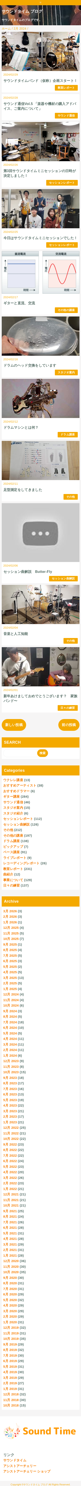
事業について (13, 880)
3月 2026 (10, 911)
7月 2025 (10, 955)
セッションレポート (62, 182)
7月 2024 (10, 1022)
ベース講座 (11, 852)
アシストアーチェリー (19, 1466)
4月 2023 (10, 1105)
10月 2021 (11, 1205)
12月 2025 (11, 927)
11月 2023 (11, 1066)
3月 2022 (10, 1178)
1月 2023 (10, 1122)
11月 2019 (11, 1333)
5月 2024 (10, 1033)
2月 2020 (10, 1316)
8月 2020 (10, 1283)
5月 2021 (10, 1233)
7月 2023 (10, 1089)
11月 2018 (11, 1400)
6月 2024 (10, 1027)
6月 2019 (10, 1361)
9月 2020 (10, 1278)
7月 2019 (10, 1355)
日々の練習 (67, 707)
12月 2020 (11, 1261)
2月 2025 (10, 983)
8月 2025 (10, 950)
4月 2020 (10, 1305)
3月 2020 (10, 1311)
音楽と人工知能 (15, 634)
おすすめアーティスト (19, 785)
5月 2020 (10, 1300)
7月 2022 (10, 1155)
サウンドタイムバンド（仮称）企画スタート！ (40, 81)
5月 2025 (10, 966)
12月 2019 (11, 1327)
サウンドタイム (14, 1460)
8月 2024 (10, 1016)
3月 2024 (10, 1044)
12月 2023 (11, 1061)
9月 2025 (10, 944)
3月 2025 (10, 978)
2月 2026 (10, 916)
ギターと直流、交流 (19, 303)
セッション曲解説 (63, 578)
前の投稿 (69, 725)
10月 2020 (11, 1272)
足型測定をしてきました (22, 490)
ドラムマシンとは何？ (21, 427)
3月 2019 (10, 1377)
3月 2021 (10, 1244)
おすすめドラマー (16, 791)
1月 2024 (10, 1055)
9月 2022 (10, 1144)
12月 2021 (11, 1194)
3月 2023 (10, 1111)
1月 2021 (10, 1255)
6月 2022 (10, 1161)
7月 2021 (10, 1222)
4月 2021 (10, 1239)
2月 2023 (10, 1116)
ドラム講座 (67, 434)
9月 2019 (10, 1344)
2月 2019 (10, 1383)
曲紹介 (8, 874)
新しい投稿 (14, 725)
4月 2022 (10, 1172)
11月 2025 (11, 933)
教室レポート (66, 87)
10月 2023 (11, 1072)
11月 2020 (11, 1266)
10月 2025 (11, 939)
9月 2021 (10, 1211)
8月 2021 (10, 1216)
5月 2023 (10, 1100)
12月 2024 (11, 994)
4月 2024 (10, 1039)
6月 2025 (10, 961)
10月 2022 (11, 1139)
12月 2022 (11, 1127)
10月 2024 (11, 1005)
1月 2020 (10, 1322)
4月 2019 (10, 1372)
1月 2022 (10, 1189)
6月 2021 (10, 1227)
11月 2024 (11, 1000)
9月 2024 (10, 1011)
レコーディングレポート (21, 863)
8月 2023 (10, 1083)
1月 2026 (10, 922)
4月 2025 (10, 972)
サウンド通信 (66, 115)
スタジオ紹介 (13, 813)
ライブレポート (14, 858)
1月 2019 (10, 1389)
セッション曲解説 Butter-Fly (27, 572)
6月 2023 (10, 1094)
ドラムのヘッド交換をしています (29, 365)
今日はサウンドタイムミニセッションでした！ (40, 238)
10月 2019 (11, 1338)
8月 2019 (10, 1350)
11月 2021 (11, 1200)
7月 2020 (10, 1289)
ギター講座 (11, 796)
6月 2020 (10, 1294)
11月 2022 (11, 1133)
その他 (70, 496)
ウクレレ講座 (13, 780)
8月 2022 (10, 1150)
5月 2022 (10, 1166)
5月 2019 (10, 1366)
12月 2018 (11, 1394)
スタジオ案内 (66, 372)
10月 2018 (11, 1405)
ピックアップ (13, 846)
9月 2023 (10, 1078)
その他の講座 (66, 310)
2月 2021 (10, 1250)
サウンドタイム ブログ (22, 11)
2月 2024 (10, 1050)
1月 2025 (10, 989)
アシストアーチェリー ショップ (27, 1471)
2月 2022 (10, 1183)
